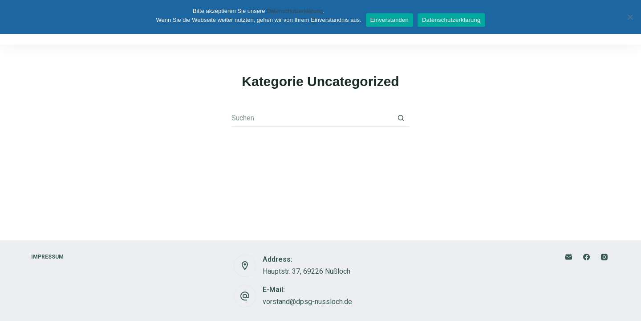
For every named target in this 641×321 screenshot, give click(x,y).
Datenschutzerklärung (295, 11)
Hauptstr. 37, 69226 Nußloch (306, 271)
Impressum (49, 257)
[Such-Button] (401, 118)
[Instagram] (604, 257)
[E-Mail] (568, 257)
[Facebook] (586, 257)
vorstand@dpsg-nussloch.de (307, 301)
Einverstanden (389, 19)
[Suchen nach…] (311, 118)
